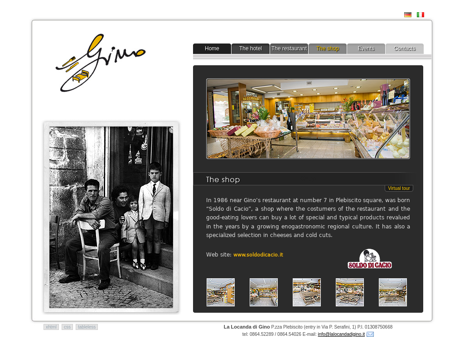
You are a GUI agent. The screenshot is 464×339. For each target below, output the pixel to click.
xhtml (51, 326)
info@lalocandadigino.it (341, 334)
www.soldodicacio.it (258, 255)
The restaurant (289, 48)
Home (212, 48)
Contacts (404, 48)
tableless (87, 326)
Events (366, 48)
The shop (327, 48)
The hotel (250, 48)
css (67, 326)
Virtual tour (399, 188)
